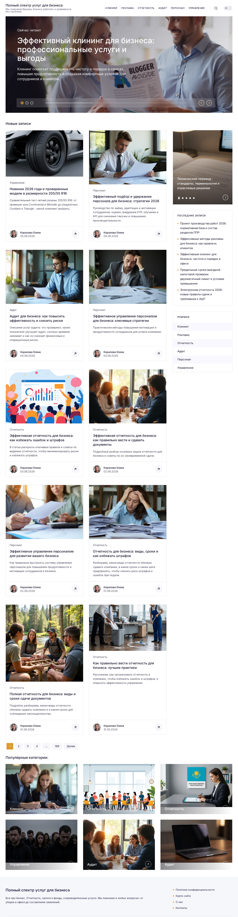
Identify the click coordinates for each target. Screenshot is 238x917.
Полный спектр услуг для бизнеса (34, 5)
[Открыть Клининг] (42, 789)
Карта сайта (183, 895)
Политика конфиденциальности (195, 889)
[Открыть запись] (44, 185)
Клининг (183, 326)
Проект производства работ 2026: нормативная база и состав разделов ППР (203, 228)
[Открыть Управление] (42, 845)
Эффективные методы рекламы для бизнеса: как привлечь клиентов (201, 243)
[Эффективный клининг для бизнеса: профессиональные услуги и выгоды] (119, 64)
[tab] (22, 102)
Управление (17, 182)
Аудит (13, 309)
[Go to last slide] (201, 103)
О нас (179, 901)
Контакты (181, 907)
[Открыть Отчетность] (119, 789)
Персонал (99, 190)
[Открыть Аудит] (119, 845)
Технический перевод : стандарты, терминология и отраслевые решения (198, 183)
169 (57, 746)
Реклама (183, 335)
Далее (71, 746)
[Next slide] (209, 103)
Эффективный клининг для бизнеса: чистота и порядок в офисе (200, 258)
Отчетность (17, 429)
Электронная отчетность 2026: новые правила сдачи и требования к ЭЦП (201, 294)
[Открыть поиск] (216, 8)
